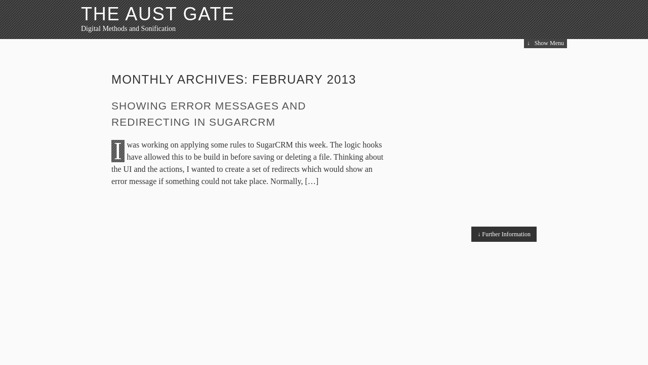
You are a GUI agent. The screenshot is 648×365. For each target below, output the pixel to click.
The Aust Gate (158, 14)
